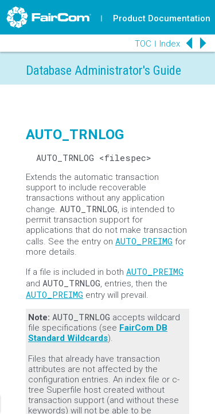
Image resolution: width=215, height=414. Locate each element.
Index (169, 44)
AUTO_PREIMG (144, 241)
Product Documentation (161, 18)
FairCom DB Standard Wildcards (97, 333)
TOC (143, 44)
